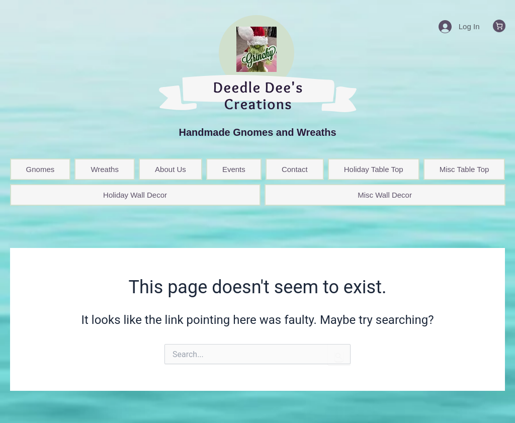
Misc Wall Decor (385, 195)
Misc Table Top (464, 169)
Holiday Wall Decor (135, 195)
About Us (170, 169)
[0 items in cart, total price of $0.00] (499, 26)
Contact (295, 169)
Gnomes (40, 169)
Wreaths (105, 169)
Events (233, 169)
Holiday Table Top (373, 169)
